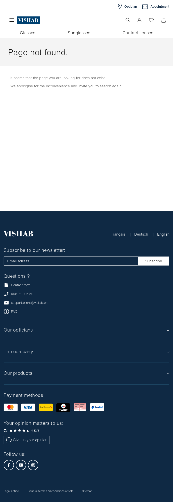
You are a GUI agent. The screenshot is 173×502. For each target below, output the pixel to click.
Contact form (17, 285)
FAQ (14, 311)
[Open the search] (127, 20)
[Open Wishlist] (151, 20)
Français (118, 234)
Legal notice (11, 491)
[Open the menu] (13, 20)
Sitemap (87, 491)
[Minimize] (163, 20)
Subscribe (153, 261)
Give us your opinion (26, 440)
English (163, 234)
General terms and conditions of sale (50, 491)
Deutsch (141, 234)
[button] (139, 20)
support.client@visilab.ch (29, 303)
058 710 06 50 (22, 294)
